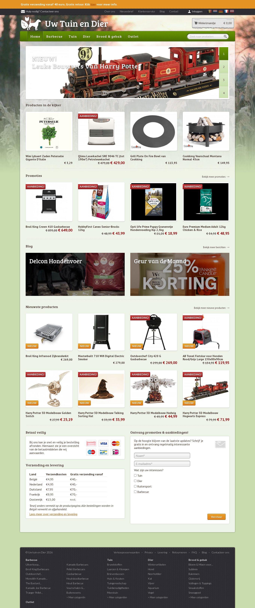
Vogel (151, 592)
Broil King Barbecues (37, 569)
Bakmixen (194, 573)
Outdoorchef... (34, 573)
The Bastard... (33, 583)
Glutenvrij (194, 578)
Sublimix (193, 569)
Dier (86, 36)
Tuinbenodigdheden (118, 587)
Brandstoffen (114, 564)
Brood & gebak (109, 36)
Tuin (73, 36)
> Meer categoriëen (117, 597)
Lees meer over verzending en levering (53, 514)
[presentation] (162, 504)
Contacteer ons (220, 552)
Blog (162, 11)
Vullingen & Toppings (200, 583)
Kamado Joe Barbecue (38, 587)
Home (35, 36)
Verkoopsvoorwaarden (127, 552)
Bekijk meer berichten (214, 247)
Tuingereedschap (116, 583)
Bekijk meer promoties (214, 176)
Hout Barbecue (75, 583)
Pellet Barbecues (75, 569)
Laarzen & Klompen (118, 569)
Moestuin (112, 592)
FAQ (194, 552)
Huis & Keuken (115, 578)
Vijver (151, 583)
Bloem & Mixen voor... (201, 564)
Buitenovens (73, 592)
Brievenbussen (115, 573)
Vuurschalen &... (75, 587)
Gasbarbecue (73, 573)
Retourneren (179, 552)
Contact (173, 11)
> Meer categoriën (75, 597)
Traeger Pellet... (34, 592)
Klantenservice (146, 11)
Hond (151, 569)
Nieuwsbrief (126, 11)
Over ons (109, 11)
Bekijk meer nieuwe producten (210, 307)
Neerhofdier (155, 573)
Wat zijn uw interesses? (148, 470)
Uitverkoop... (33, 564)
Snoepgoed (195, 592)
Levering (162, 552)
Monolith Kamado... (37, 578)
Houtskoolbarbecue (77, 578)
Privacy (149, 552)
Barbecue (54, 36)
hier (93, 4)
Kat (150, 578)
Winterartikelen (157, 564)
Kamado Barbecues (77, 564)
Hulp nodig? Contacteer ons (40, 11)
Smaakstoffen (196, 587)
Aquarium (153, 587)
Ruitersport (144, 486)
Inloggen (197, 11)
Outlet (133, 36)
